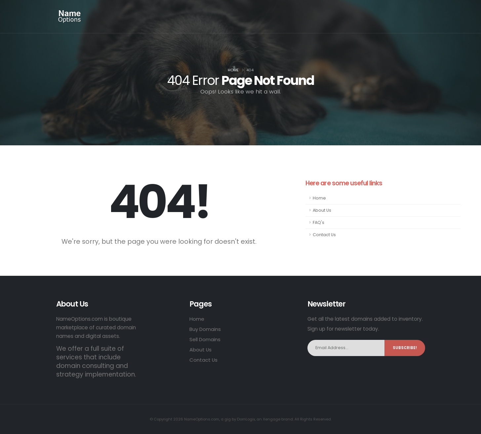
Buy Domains (205, 329)
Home (233, 70)
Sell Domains (204, 339)
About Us (322, 210)
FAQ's (318, 222)
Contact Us (324, 234)
